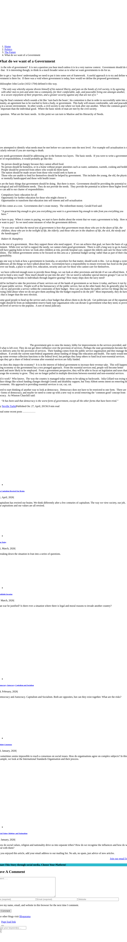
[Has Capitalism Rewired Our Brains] (60, 484)
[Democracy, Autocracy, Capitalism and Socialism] (60, 678)
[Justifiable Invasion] (25, 587)
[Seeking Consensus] (39, 738)
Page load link (8, 925)
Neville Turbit (9, 406)
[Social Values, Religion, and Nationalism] (52, 827)
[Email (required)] (56, 903)
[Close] (2, 929)
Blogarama (25, 920)
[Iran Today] (27, 535)
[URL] (98, 903)
